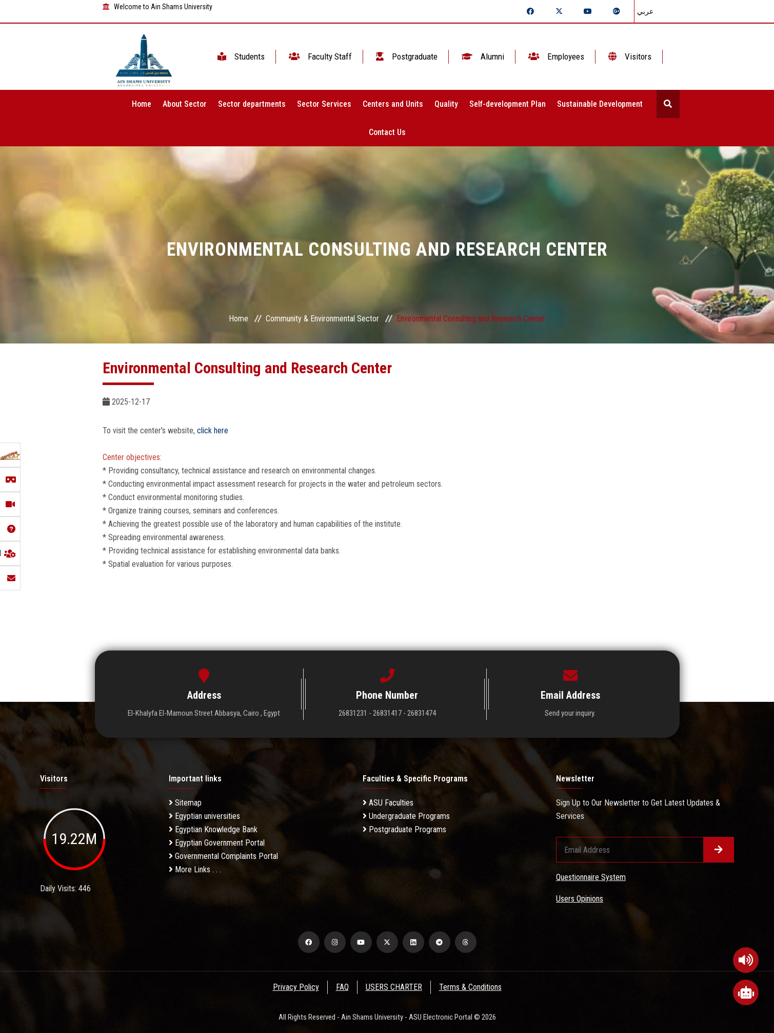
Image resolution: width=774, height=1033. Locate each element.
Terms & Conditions (471, 987)
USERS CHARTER (394, 987)
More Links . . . (195, 869)
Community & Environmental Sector (322, 318)
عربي (645, 11)
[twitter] (387, 942)
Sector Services (324, 104)
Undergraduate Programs (406, 816)
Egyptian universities (204, 816)
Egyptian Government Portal (217, 843)
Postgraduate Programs (404, 829)
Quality (446, 104)
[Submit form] (718, 850)
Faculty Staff (319, 56)
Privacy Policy (295, 987)
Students (240, 56)
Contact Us (387, 132)
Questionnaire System (591, 877)
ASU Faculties (388, 803)
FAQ (341, 987)
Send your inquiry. (570, 713)
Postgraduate (406, 56)
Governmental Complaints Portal (223, 856)
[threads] (466, 942)
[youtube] (361, 942)
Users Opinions (579, 899)
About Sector (185, 104)
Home (141, 104)
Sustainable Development (600, 104)
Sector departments (252, 104)
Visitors (628, 56)
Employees (555, 56)
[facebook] (309, 942)
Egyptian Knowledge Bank (213, 829)
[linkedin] (413, 942)
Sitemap (185, 803)
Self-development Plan (507, 104)
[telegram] (439, 942)
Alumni (482, 56)
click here (212, 430)
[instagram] (335, 942)
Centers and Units (393, 104)
